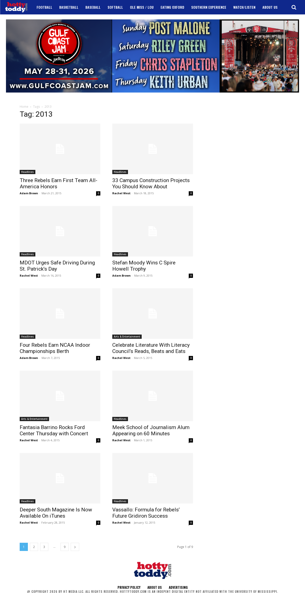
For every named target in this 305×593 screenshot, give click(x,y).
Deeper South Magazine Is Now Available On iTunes (56, 513)
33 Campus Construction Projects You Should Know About (151, 183)
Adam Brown (29, 193)
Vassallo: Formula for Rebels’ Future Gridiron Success (146, 513)
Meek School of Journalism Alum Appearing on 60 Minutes (150, 430)
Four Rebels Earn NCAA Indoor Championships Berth (55, 348)
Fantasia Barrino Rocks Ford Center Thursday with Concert (54, 430)
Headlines (27, 172)
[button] (294, 7)
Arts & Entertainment (127, 336)
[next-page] (75, 547)
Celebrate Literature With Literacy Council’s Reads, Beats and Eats (151, 348)
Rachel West (121, 193)
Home (24, 106)
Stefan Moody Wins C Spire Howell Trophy (144, 266)
